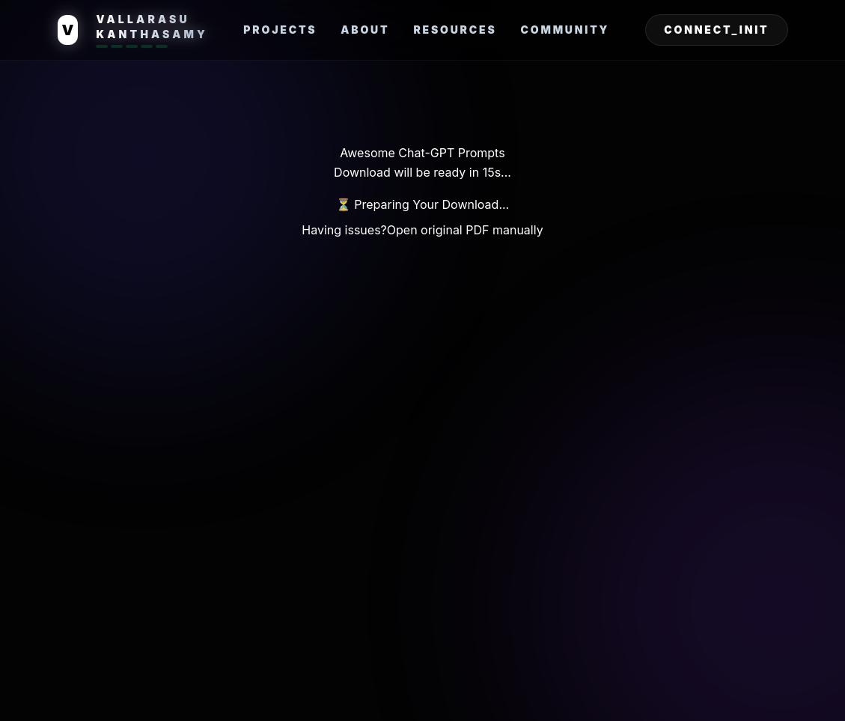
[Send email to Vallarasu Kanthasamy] (716, 30)
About (365, 29)
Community (565, 29)
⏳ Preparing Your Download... (422, 204)
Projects (280, 29)
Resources (454, 29)
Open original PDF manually (465, 229)
